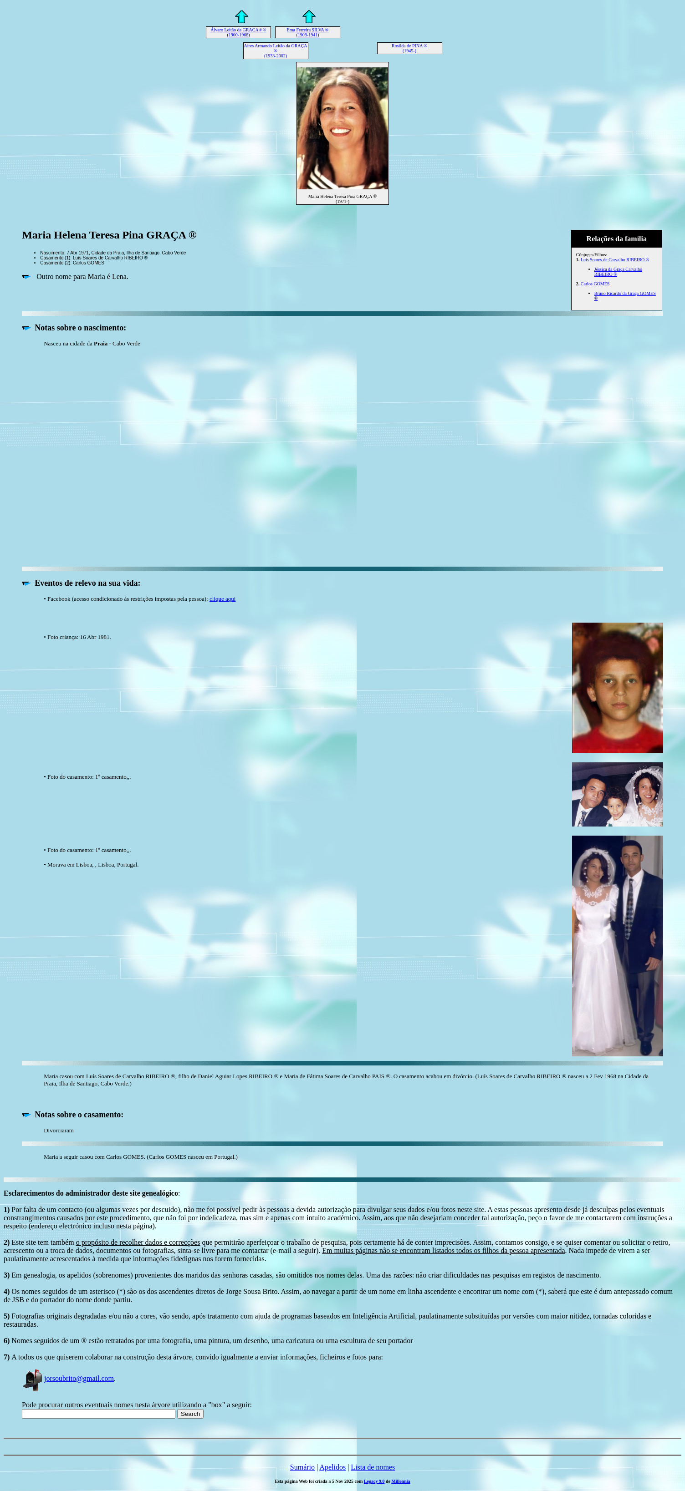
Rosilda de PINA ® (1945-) (409, 48)
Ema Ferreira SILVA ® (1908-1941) (308, 32)
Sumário (302, 1467)
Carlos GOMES (595, 283)
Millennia (400, 1481)
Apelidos (332, 1467)
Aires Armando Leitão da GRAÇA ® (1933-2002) (275, 50)
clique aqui (222, 598)
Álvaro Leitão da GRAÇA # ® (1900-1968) (238, 32)
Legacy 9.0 (374, 1481)
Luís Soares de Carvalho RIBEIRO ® (615, 259)
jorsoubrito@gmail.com (68, 1378)
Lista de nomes (373, 1467)
